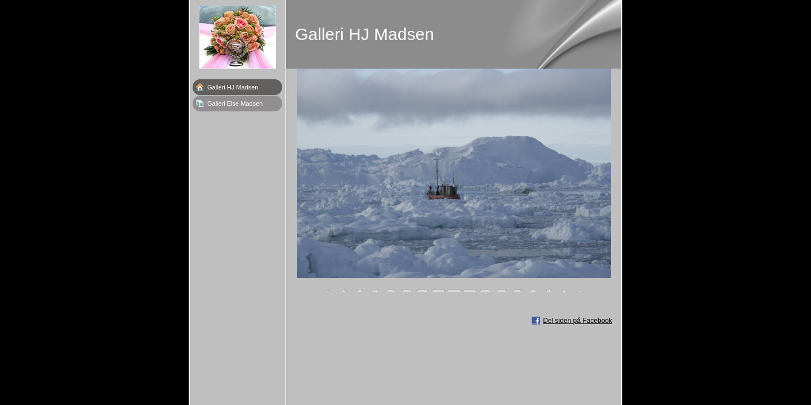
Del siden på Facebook (577, 321)
